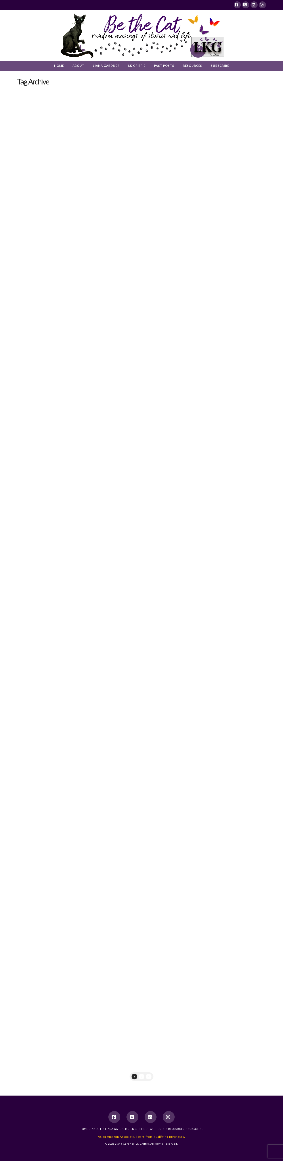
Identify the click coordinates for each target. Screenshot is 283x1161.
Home (84, 1128)
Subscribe (195, 1128)
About (96, 1128)
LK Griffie (138, 1128)
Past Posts (156, 1128)
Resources (176, 1128)
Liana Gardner (116, 1128)
